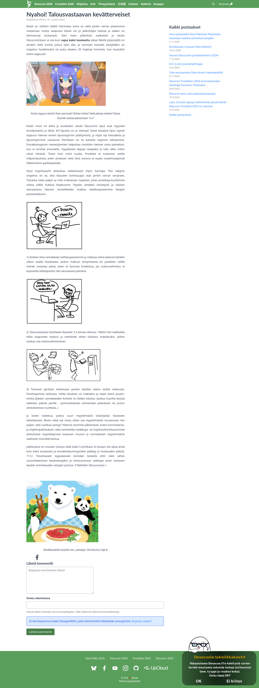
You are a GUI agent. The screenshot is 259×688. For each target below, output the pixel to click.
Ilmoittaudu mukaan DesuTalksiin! (190, 47)
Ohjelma (82, 4)
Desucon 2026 (44, 4)
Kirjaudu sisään (141, 621)
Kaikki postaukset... (181, 115)
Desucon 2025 (164, 658)
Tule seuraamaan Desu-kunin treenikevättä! (196, 72)
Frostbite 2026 (64, 4)
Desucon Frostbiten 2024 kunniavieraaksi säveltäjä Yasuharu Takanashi (194, 83)
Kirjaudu (226, 4)
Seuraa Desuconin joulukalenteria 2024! (193, 55)
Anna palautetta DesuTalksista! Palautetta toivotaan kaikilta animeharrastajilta (195, 36)
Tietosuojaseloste (129, 681)
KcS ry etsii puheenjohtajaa (186, 64)
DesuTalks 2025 (95, 658)
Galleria (146, 4)
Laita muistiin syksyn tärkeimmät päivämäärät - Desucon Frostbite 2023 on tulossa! (198, 104)
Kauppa (159, 4)
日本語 (122, 4)
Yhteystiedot (106, 4)
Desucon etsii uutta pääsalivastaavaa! (192, 93)
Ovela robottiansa (38, 598)
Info (93, 4)
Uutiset (133, 4)
